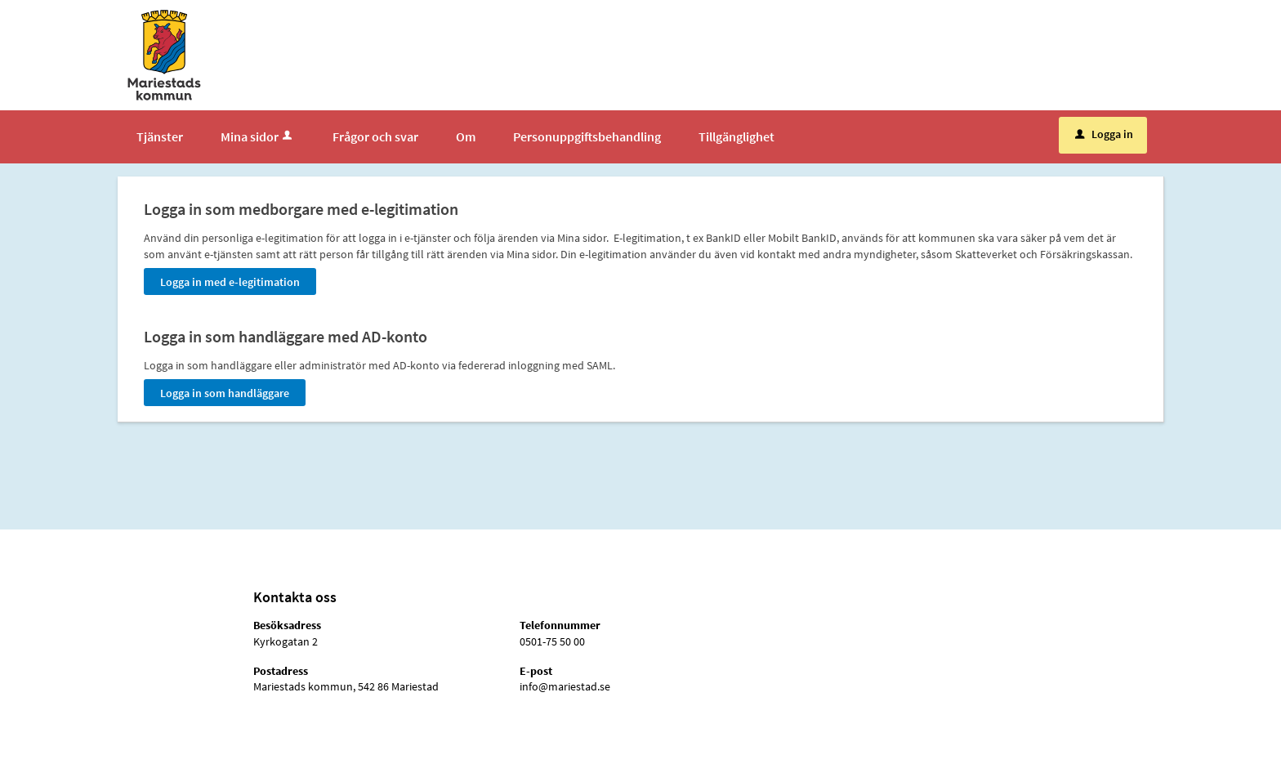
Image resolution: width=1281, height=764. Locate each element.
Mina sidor (258, 136)
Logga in (1104, 134)
